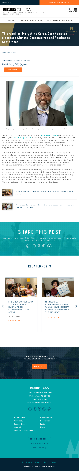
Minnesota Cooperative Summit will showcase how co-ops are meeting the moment (57, 307)
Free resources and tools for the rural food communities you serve (20, 307)
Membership (19, 418)
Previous (2, 306)
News (42, 427)
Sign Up (38, 366)
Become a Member (59, 2)
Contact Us (38, 448)
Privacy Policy (50, 462)
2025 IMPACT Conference (59, 20)
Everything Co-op (22, 138)
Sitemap (38, 462)
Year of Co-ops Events (31, 20)
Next (76, 306)
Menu (75, 11)
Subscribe (12, 70)
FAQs (42, 424)
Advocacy (18, 421)
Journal (11, 20)
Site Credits (27, 462)
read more (14, 320)
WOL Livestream (49, 135)
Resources (45, 421)
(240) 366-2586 (39, 399)
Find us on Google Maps (38, 402)
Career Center (20, 424)
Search (69, 11)
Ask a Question (38, 443)
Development (46, 418)
